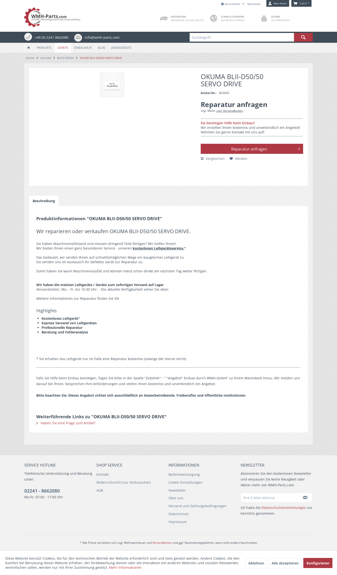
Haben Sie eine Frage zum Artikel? (65, 423)
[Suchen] (303, 37)
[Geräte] (63, 48)
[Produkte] (44, 48)
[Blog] (101, 48)
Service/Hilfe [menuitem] (231, 4)
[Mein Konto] (277, 3)
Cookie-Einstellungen (185, 482)
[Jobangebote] (121, 48)
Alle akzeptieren (285, 563)
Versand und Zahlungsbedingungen (197, 506)
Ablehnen (256, 563)
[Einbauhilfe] (83, 48)
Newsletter (177, 490)
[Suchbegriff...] (251, 37)
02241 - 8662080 (42, 491)
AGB (99, 490)
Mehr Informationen (125, 567)
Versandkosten (162, 543)
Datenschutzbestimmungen (284, 507)
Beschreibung (44, 201)
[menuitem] (251, 37)
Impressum (177, 521)
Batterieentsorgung (184, 474)
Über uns (175, 498)
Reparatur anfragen (265, 148)
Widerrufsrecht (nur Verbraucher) (123, 482)
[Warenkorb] (301, 3)
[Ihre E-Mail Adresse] (269, 497)
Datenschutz (178, 514)
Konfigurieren (317, 563)
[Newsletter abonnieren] (305, 497)
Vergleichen (213, 158)
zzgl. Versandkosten (229, 111)
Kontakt (102, 474)
